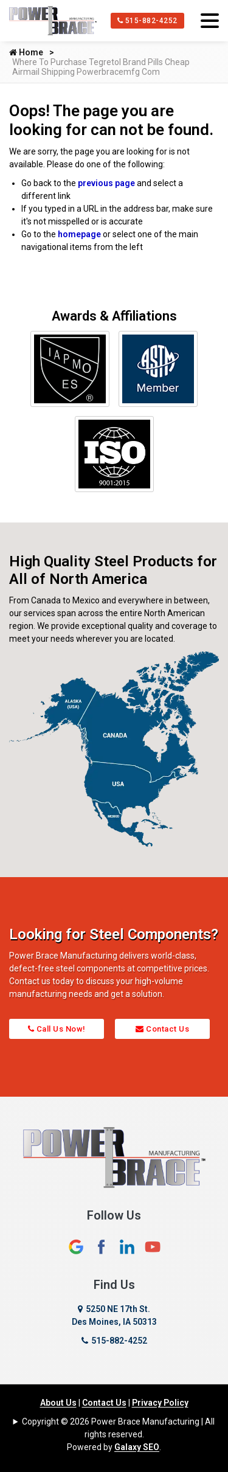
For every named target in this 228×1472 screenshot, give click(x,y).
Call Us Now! (57, 1028)
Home (26, 52)
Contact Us (162, 1028)
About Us (58, 1403)
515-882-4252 (147, 20)
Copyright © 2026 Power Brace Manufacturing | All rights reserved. (118, 1428)
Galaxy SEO (136, 1447)
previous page (106, 183)
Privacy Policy (160, 1403)
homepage (79, 234)
